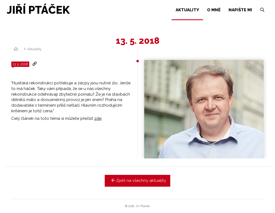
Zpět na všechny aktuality (137, 180)
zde (98, 118)
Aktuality (34, 49)
